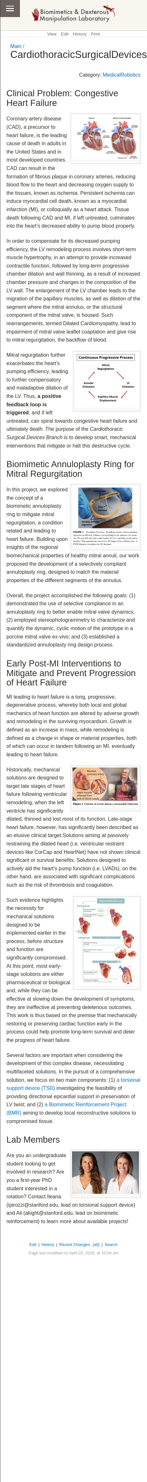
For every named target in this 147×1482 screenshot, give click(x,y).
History (80, 34)
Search (111, 1244)
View (51, 34)
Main (16, 46)
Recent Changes (74, 1244)
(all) (96, 1244)
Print (95, 34)
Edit (64, 34)
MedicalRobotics (122, 75)
